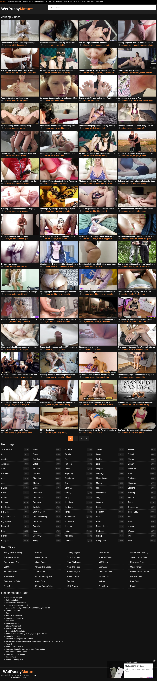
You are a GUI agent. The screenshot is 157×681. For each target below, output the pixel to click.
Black (15, 531)
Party (8, 613)
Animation (15, 473)
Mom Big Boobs (74, 562)
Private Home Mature (139, 572)
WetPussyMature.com (28, 675)
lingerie (18, 432)
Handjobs (78, 502)
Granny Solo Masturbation (16, 631)
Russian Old (68, 2)
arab (91, 266)
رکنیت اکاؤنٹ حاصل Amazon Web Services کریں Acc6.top (28, 608)
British (47, 463)
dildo (13, 183)
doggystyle (108, 239)
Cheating (47, 478)
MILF (110, 487)
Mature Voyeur (73, 572)
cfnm (123, 183)
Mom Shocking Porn (44, 576)
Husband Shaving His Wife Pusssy (19, 639)
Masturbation (110, 478)
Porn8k (133, 586)
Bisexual (15, 526)
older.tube (27, 2)
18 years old (126, 322)
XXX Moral (40, 572)
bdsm (53, 156)
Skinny (142, 463)
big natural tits (21, 73)
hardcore (99, 377)
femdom (143, 156)
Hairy (78, 497)
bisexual (47, 183)
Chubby (47, 483)
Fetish (78, 468)
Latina (110, 454)
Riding (110, 535)
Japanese (78, 540)
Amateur (15, 459)
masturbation (149, 45)
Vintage (142, 526)
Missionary (110, 492)
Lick (110, 463)
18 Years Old (15, 449)
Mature (110, 483)
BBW (15, 492)
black (85, 100)
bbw (13, 73)
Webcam (142, 531)
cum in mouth (109, 73)
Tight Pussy (142, 511)
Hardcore (78, 507)
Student (142, 487)
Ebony (47, 540)
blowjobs (91, 45)
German (78, 487)
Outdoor (110, 502)
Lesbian (110, 459)
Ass (15, 483)
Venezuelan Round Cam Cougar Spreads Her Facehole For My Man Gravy (34, 641)
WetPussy (17, 9)
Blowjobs (15, 540)
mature (95, 432)
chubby (100, 73)
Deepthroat (47, 526)
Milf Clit (48, 2)
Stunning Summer (13, 610)
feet (88, 100)
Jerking (110, 449)
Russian (142, 449)
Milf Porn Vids (136, 576)
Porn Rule (99, 2)
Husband (78, 526)
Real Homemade (12, 623)
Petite (110, 507)
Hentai (78, 511)
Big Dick (15, 511)
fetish (53, 45)
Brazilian (47, 459)
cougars (136, 156)
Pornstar (110, 511)
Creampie (47, 502)
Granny (78, 492)
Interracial (78, 535)
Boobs (47, 449)
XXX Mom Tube (57, 2)
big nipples (133, 239)
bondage (13, 266)
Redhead (110, 531)
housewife (141, 128)
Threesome (142, 507)
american (15, 100)
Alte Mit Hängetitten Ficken (16, 652)
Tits (142, 516)
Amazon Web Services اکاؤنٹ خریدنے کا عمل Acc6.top (26, 634)
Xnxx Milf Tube (105, 557)
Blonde (15, 535)
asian (123, 128)
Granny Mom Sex (11, 562)
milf (27, 405)
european (20, 239)
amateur (8, 45)
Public (110, 521)
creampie (66, 211)
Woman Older (105, 576)
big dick (54, 349)
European (78, 449)
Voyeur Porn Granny (139, 553)
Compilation (47, 497)
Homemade (78, 516)
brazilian (20, 266)
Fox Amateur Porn (12, 557)
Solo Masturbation (13, 600)
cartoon (133, 128)
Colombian (47, 492)
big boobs (65, 128)
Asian (15, 478)
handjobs (106, 45)
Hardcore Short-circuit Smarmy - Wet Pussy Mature (25, 649)
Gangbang (78, 478)
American (15, 463)
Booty (47, 454)
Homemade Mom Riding (15, 654)
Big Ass (15, 502)
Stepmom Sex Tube (139, 557)
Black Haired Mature (14, 616)
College (47, 487)
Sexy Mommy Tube (79, 2)
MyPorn (102, 581)
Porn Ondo (91, 2)
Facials (78, 454)
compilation (31, 73)
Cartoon (47, 473)
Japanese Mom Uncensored (17, 605)
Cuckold (47, 507)
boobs (57, 100)
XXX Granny (72, 586)
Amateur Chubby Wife (14, 659)
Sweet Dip (10, 621)
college (104, 156)
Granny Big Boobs (43, 567)
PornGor (70, 581)
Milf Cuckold (104, 553)
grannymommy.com (14, 2)
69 (84, 349)
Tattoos (142, 497)
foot (97, 100)
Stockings (142, 483)
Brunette (47, 468)
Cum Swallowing (47, 516)
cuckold (61, 73)
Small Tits (142, 468)
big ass (57, 128)
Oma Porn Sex (73, 557)
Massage (110, 473)
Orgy (110, 497)
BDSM (15, 497)
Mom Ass (103, 567)
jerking (62, 45)
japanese (71, 266)
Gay (78, 483)
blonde (23, 156)
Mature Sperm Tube (44, 586)
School (142, 454)
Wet (142, 535)
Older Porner (136, 567)
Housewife (78, 521)
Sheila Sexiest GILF (13, 628)
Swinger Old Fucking (13, 553)
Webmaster (15, 678)
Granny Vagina (73, 553)
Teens (142, 502)
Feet (78, 459)
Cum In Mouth (47, 511)
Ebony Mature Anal (13, 626)
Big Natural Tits (15, 516)
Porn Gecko (104, 586)
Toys (142, 521)
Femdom (78, 463)
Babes (15, 487)
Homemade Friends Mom (16, 618)
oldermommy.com (38, 2)
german (24, 211)
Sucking (142, 492)
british (14, 45)
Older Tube (40, 581)
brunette (20, 45)
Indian (78, 531)
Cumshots (47, 521)
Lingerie (110, 468)
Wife (142, 540)
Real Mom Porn (137, 562)
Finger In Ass (11, 657)
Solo (142, 473)
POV (110, 516)
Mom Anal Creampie (14, 597)
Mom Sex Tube (105, 572)
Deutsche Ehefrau (13, 636)
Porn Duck (134, 581)
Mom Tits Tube (73, 567)
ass (21, 128)
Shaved (142, 459)
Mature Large (73, 576)
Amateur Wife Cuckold (14, 647)
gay (21, 100)
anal (52, 128)
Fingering (78, 473)
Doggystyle (47, 535)
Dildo (47, 531)
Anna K (9, 644)
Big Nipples (15, 521)
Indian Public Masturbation (16, 603)
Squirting (142, 478)
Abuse (23, 678)
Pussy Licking (110, 526)
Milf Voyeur (103, 562)
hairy (26, 45)
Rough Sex (110, 540)
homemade (133, 45)
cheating (93, 239)
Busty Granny (41, 557)
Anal (15, 468)
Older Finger (40, 562)
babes (85, 45)
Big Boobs (15, 507)
